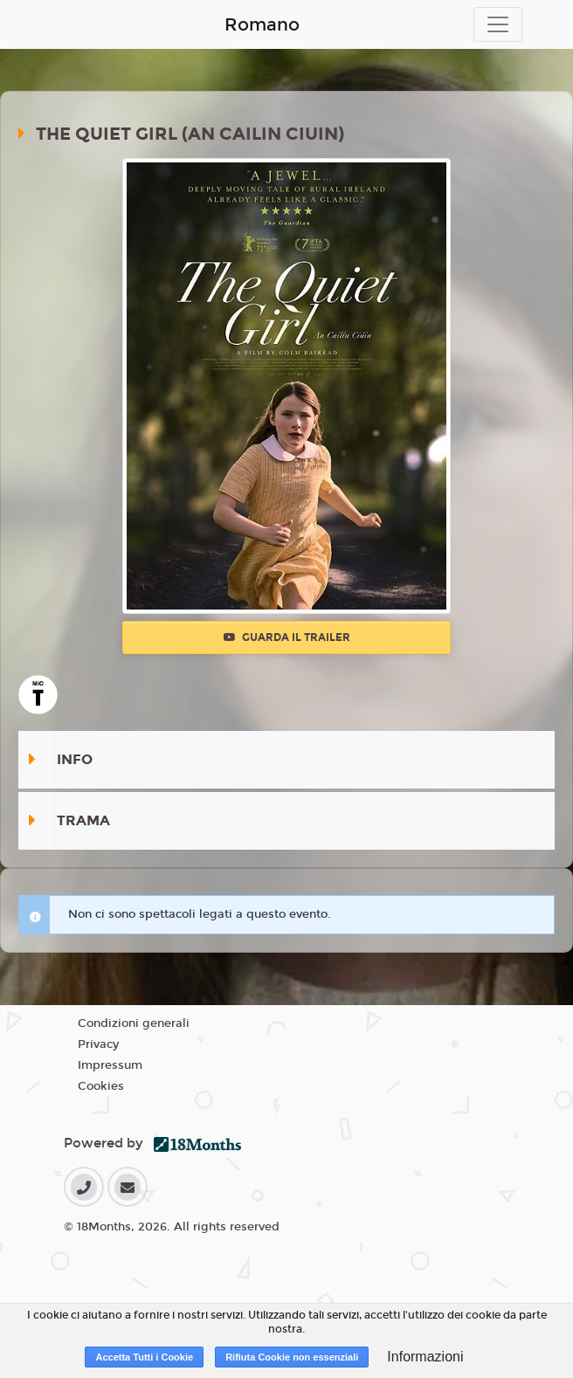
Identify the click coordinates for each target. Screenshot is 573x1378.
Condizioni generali (134, 1023)
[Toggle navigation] (497, 24)
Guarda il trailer (287, 637)
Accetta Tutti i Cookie (144, 1357)
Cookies (101, 1086)
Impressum (110, 1065)
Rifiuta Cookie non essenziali (291, 1357)
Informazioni (425, 1356)
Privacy (98, 1044)
